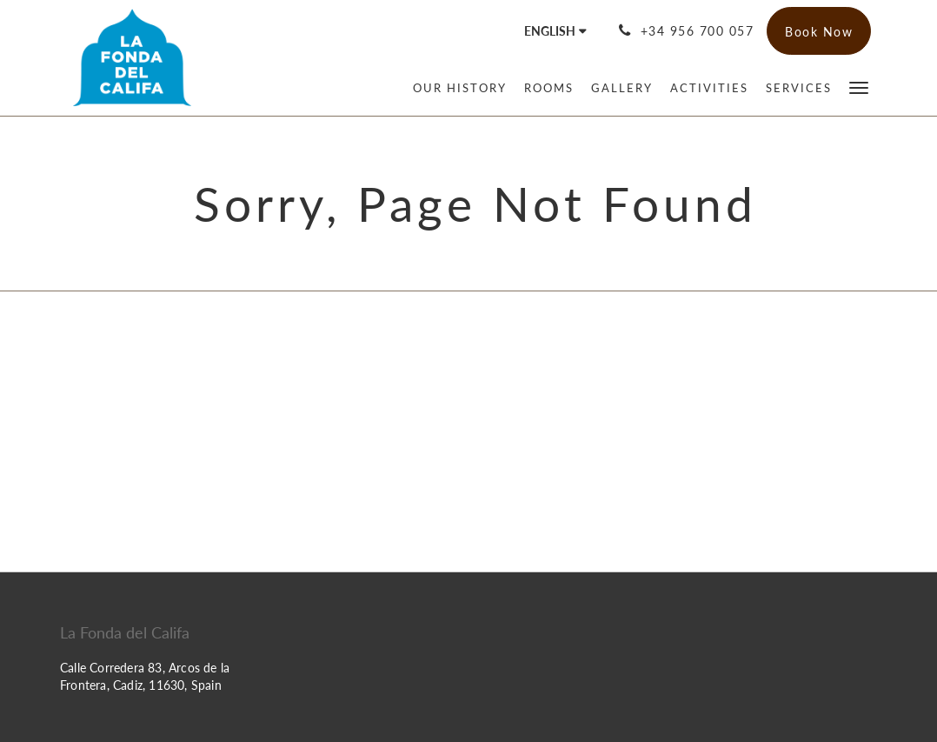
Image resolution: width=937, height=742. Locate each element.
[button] (859, 86)
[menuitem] (459, 88)
